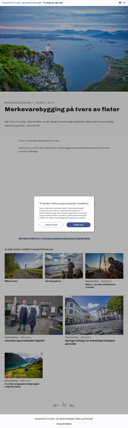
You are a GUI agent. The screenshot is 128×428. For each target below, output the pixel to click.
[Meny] (124, 3)
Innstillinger (51, 225)
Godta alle (78, 225)
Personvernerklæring (64, 424)
